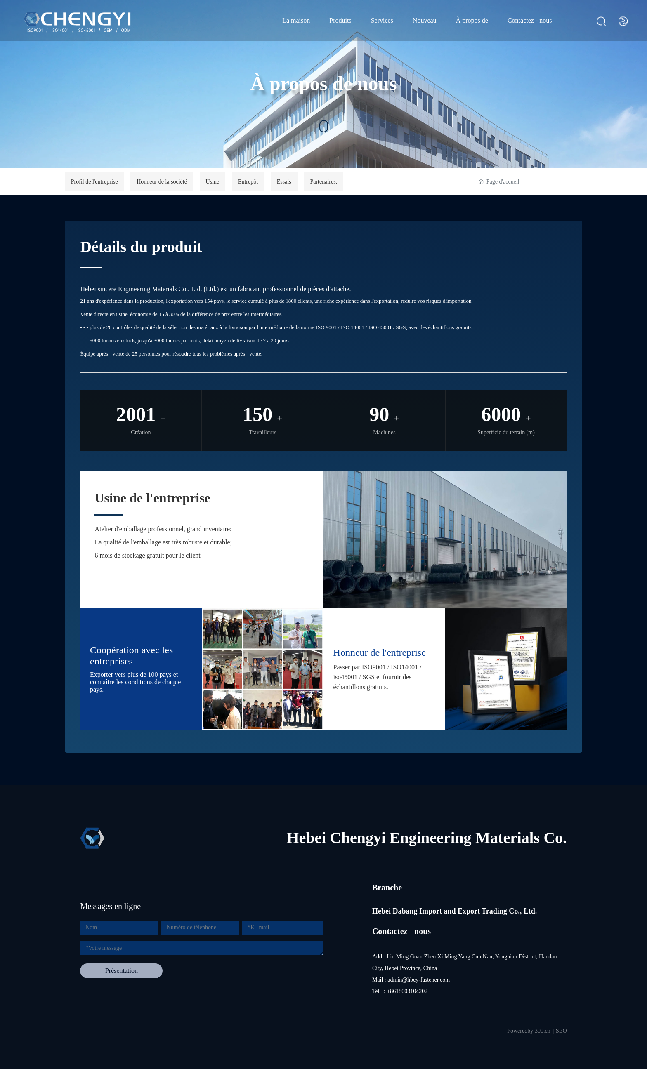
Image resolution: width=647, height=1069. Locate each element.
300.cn (542, 1031)
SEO (561, 1031)
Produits (340, 20)
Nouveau (425, 20)
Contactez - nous (530, 20)
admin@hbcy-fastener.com (418, 980)
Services (382, 20)
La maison (296, 20)
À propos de (472, 20)
